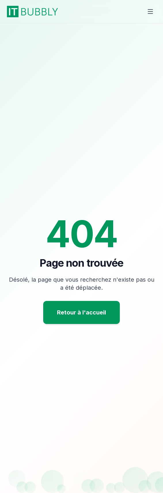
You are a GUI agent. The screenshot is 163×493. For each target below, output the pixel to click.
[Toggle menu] (150, 11)
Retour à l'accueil (81, 312)
